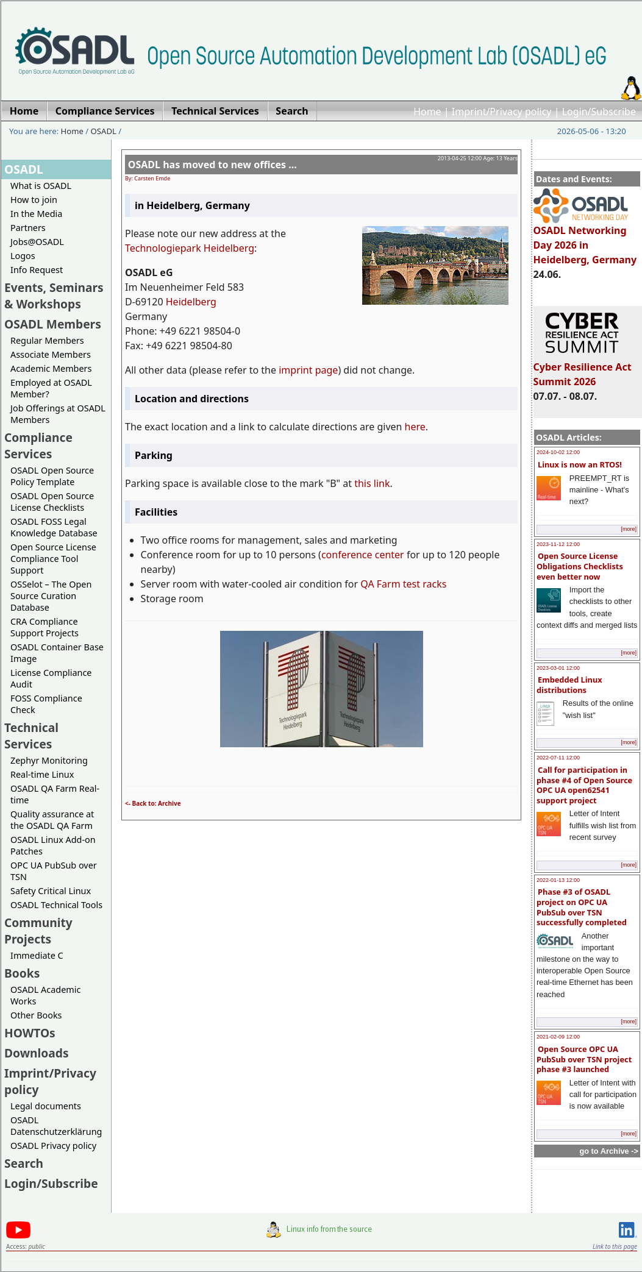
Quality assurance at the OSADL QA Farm (52, 819)
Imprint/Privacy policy (502, 111)
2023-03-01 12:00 (558, 668)
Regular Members (47, 340)
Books (22, 973)
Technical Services (31, 735)
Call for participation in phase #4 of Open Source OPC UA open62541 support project (584, 785)
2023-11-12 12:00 (558, 544)
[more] (629, 529)
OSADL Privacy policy (53, 1145)
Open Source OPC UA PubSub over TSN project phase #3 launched (584, 1059)
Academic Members (50, 368)
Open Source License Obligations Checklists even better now (580, 565)
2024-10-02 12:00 (558, 452)
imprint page (308, 370)
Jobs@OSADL (37, 241)
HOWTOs (29, 1033)
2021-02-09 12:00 (558, 1037)
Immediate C (36, 955)
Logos (22, 255)
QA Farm (380, 584)
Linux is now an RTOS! (580, 464)
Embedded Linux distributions (569, 684)
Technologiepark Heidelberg (189, 248)
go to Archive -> (608, 1151)
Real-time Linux (42, 774)
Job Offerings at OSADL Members (57, 413)
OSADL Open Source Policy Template (52, 476)
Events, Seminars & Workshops (54, 295)
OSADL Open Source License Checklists (52, 501)
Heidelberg (191, 301)
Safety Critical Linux (50, 891)
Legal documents (45, 1106)
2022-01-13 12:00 (558, 880)
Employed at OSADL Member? (51, 388)
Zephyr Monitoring (49, 760)
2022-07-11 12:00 (558, 758)
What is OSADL (40, 185)
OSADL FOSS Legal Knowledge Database (54, 527)
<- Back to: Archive (153, 803)
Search (23, 1163)
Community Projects (38, 930)
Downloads (36, 1053)
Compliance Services (38, 445)
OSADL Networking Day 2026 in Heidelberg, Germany (585, 239)
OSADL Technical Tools (56, 905)
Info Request (36, 269)
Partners (28, 227)
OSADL (103, 131)
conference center (362, 554)
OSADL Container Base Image (57, 652)
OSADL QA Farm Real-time (54, 794)
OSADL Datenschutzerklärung (56, 1125)
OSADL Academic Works (45, 995)
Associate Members (50, 354)
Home (427, 111)
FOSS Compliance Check (46, 704)
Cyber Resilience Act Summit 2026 (582, 368)
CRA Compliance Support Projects (44, 627)
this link (372, 483)
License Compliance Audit (50, 678)
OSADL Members (52, 324)
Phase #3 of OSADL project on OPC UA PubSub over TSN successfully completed (582, 907)
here (415, 426)
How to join (33, 199)
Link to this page (615, 1246)
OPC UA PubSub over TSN (53, 871)
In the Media (36, 213)
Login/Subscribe (599, 111)
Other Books (36, 1015)
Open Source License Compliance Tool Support (53, 558)
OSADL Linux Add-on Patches (53, 845)
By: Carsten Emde (147, 178)
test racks (425, 584)
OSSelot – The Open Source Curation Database (50, 595)
